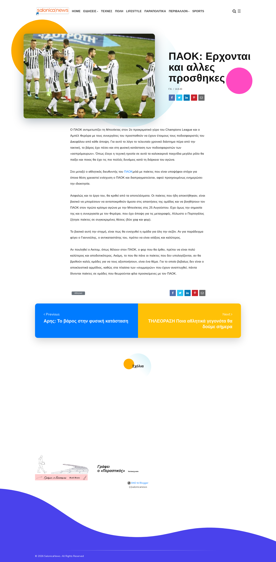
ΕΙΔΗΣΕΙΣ (89, 11)
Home (76, 11)
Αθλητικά (78, 293)
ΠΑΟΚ (128, 171)
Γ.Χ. (170, 89)
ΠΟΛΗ (119, 11)
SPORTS (198, 11)
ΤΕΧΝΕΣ (106, 11)
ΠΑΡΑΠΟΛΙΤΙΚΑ (155, 11)
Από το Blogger (138, 483)
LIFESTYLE (134, 11)
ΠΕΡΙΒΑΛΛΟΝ (178, 11)
